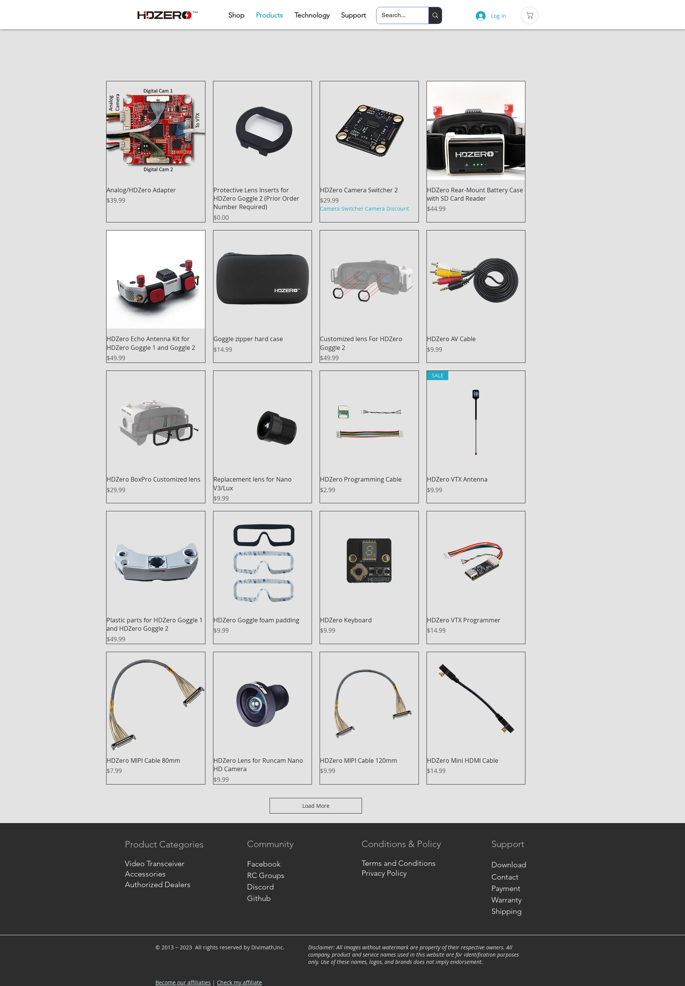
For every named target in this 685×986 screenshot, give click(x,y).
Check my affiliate (239, 982)
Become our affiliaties (183, 982)
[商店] (529, 15)
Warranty (506, 899)
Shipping (506, 911)
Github (259, 898)
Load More (316, 805)
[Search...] (396, 15)
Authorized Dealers (158, 884)
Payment (505, 888)
